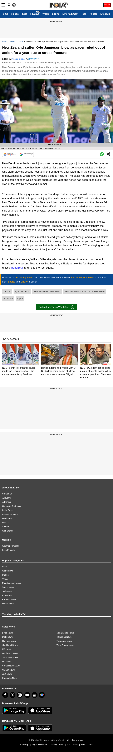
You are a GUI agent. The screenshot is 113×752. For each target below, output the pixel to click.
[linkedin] (35, 695)
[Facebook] (5, 695)
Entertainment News (11, 583)
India (24, 14)
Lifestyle (105, 14)
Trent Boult (17, 267)
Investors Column (10, 514)
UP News (6, 661)
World (46, 14)
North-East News (10, 653)
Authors (5, 526)
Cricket (20, 42)
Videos (15, 14)
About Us (6, 498)
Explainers (7, 595)
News (4, 42)
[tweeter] (12, 695)
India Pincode (8, 550)
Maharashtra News (65, 633)
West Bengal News (65, 645)
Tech (84, 14)
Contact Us (7, 494)
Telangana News (64, 641)
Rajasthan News (64, 637)
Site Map (24, 744)
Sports (56, 14)
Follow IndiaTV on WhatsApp (56, 307)
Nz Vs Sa (8, 298)
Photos (93, 14)
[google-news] (42, 695)
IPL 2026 (35, 14)
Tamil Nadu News (10, 657)
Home (4, 14)
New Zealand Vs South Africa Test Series (85, 291)
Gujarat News (8, 670)
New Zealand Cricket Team (47, 291)
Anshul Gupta (18, 59)
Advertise (6, 502)
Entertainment (70, 14)
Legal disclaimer (39, 744)
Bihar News (7, 633)
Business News (9, 599)
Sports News (8, 587)
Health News (8, 604)
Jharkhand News (10, 645)
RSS (91, 744)
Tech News (7, 591)
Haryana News (9, 641)
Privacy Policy (57, 744)
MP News (6, 649)
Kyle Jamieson (22, 291)
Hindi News (7, 518)
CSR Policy (72, 744)
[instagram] (20, 695)
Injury (20, 298)
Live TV (5, 522)
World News (7, 571)
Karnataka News (9, 678)
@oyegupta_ (34, 58)
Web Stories (7, 531)
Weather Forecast (10, 546)
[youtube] (27, 695)
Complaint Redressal (11, 506)
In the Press (7, 510)
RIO (83, 744)
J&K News (7, 674)
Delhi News (7, 637)
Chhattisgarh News (11, 666)
